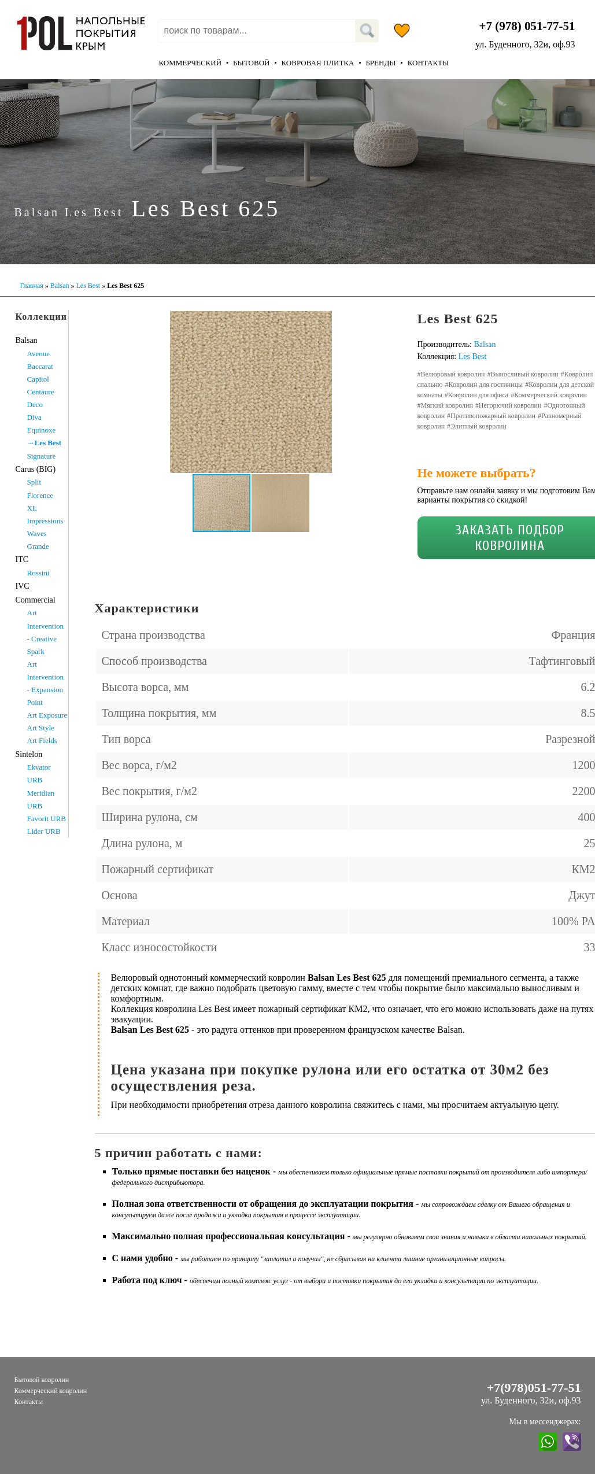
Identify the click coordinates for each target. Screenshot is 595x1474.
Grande (38, 546)
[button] (385, 321)
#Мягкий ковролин (445, 405)
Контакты (428, 62)
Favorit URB (46, 818)
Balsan (59, 286)
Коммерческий (190, 62)
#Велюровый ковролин (451, 374)
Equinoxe (41, 430)
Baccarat (40, 366)
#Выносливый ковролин (523, 374)
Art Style (40, 727)
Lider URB (44, 831)
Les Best (88, 286)
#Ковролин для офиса (476, 395)
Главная (31, 286)
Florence (40, 495)
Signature (41, 456)
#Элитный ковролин (477, 426)
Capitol (38, 379)
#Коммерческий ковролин (549, 395)
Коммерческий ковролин (50, 1391)
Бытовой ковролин (41, 1380)
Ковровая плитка (317, 62)
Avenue (38, 353)
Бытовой (251, 62)
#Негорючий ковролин (508, 405)
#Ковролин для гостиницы (484, 384)
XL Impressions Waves (45, 521)
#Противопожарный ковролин (491, 416)
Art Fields (42, 740)
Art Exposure (47, 715)
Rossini (38, 572)
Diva (34, 417)
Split (34, 482)
